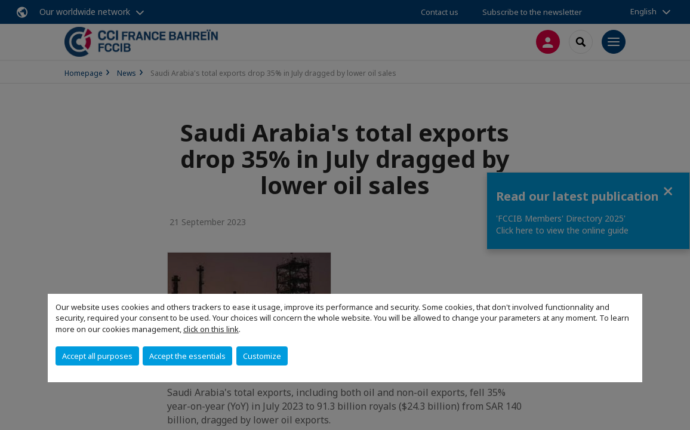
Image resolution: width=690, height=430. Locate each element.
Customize (262, 356)
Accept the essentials (187, 356)
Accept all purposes (97, 356)
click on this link (211, 329)
